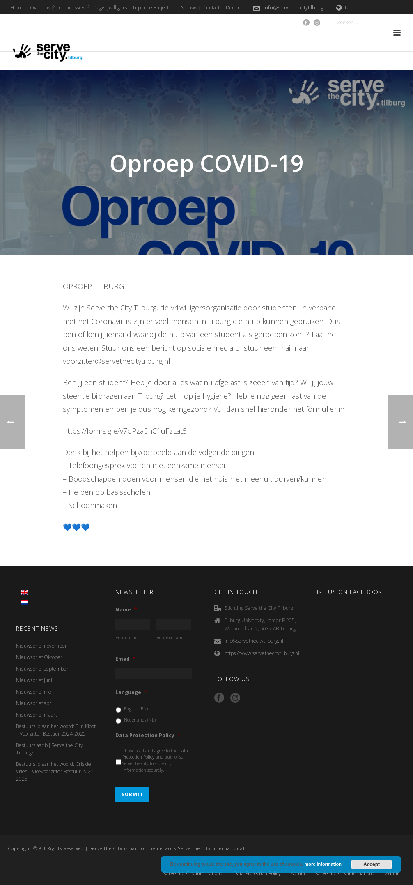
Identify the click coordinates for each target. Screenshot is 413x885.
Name (126, 610)
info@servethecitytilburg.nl (296, 7)
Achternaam (170, 637)
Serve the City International (193, 873)
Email (125, 659)
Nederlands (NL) (140, 720)
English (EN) (136, 709)
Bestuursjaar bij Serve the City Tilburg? (49, 749)
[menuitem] (24, 592)
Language (131, 692)
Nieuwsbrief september (42, 668)
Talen (346, 7)
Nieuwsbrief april (35, 703)
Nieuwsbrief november (41, 645)
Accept (371, 864)
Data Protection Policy (148, 735)
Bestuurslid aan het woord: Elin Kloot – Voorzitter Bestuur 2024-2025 (56, 730)
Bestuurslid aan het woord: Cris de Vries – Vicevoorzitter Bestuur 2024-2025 (55, 771)
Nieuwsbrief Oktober (39, 657)
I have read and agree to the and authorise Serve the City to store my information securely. (155, 760)
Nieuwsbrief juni (34, 680)
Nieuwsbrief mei (34, 691)
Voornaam (126, 637)
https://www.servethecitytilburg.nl (262, 653)
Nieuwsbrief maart (36, 714)
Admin (298, 873)
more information (322, 864)
